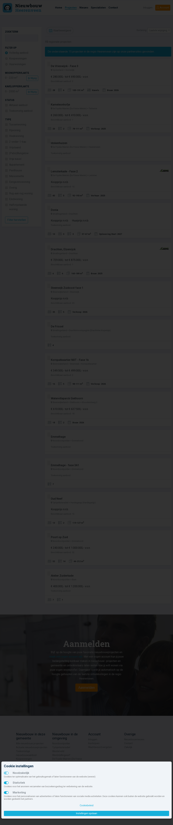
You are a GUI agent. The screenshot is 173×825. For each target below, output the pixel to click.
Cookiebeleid (86, 805)
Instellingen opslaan (86, 813)
